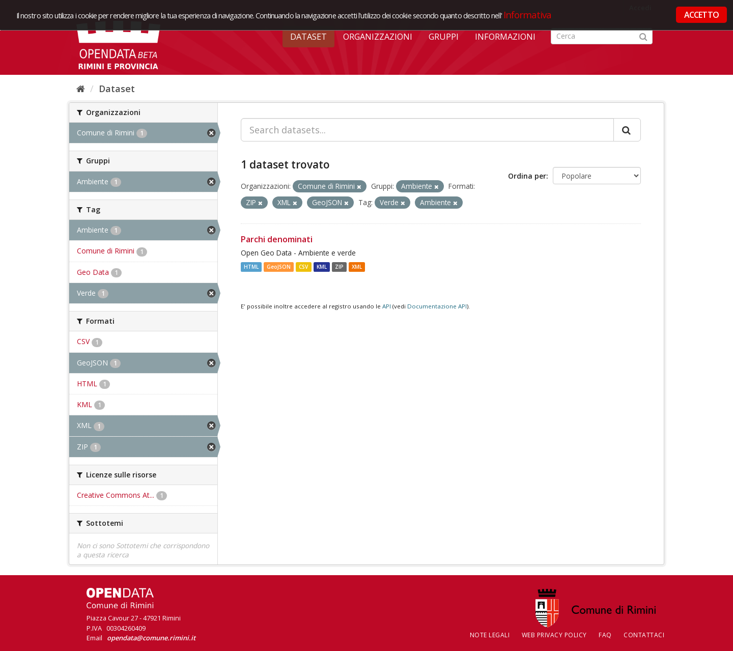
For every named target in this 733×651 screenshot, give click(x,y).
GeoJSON (279, 266)
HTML (251, 266)
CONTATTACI (644, 635)
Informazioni (505, 36)
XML (357, 266)
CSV (303, 266)
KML (322, 266)
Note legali (490, 635)
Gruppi (444, 36)
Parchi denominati (277, 239)
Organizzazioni (377, 36)
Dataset (308, 36)
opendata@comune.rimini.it (151, 637)
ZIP (339, 266)
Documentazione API (437, 306)
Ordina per (527, 176)
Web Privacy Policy (554, 635)
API (386, 306)
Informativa (527, 14)
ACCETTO (701, 14)
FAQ (605, 635)
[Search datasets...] (427, 129)
